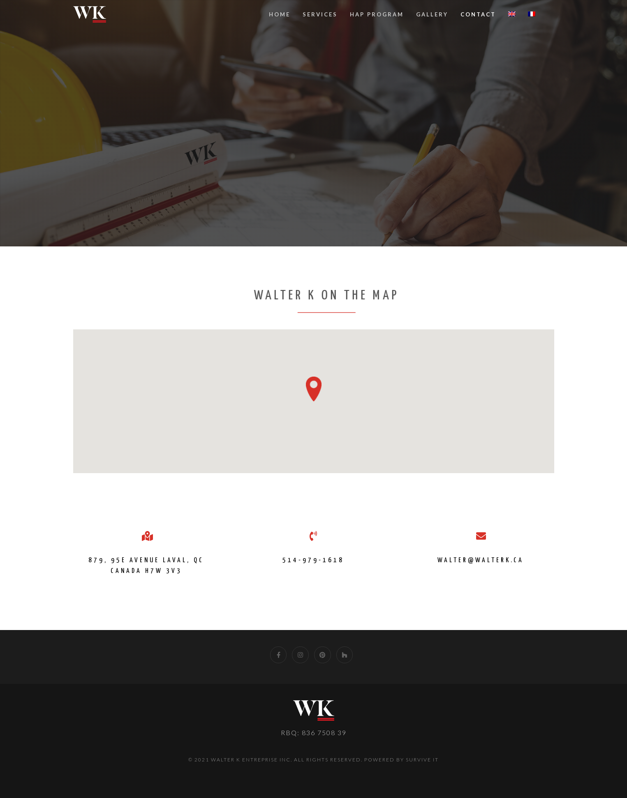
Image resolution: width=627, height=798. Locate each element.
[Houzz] (344, 654)
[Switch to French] (531, 14)
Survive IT (422, 760)
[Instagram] (300, 654)
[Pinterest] (322, 654)
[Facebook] (278, 654)
